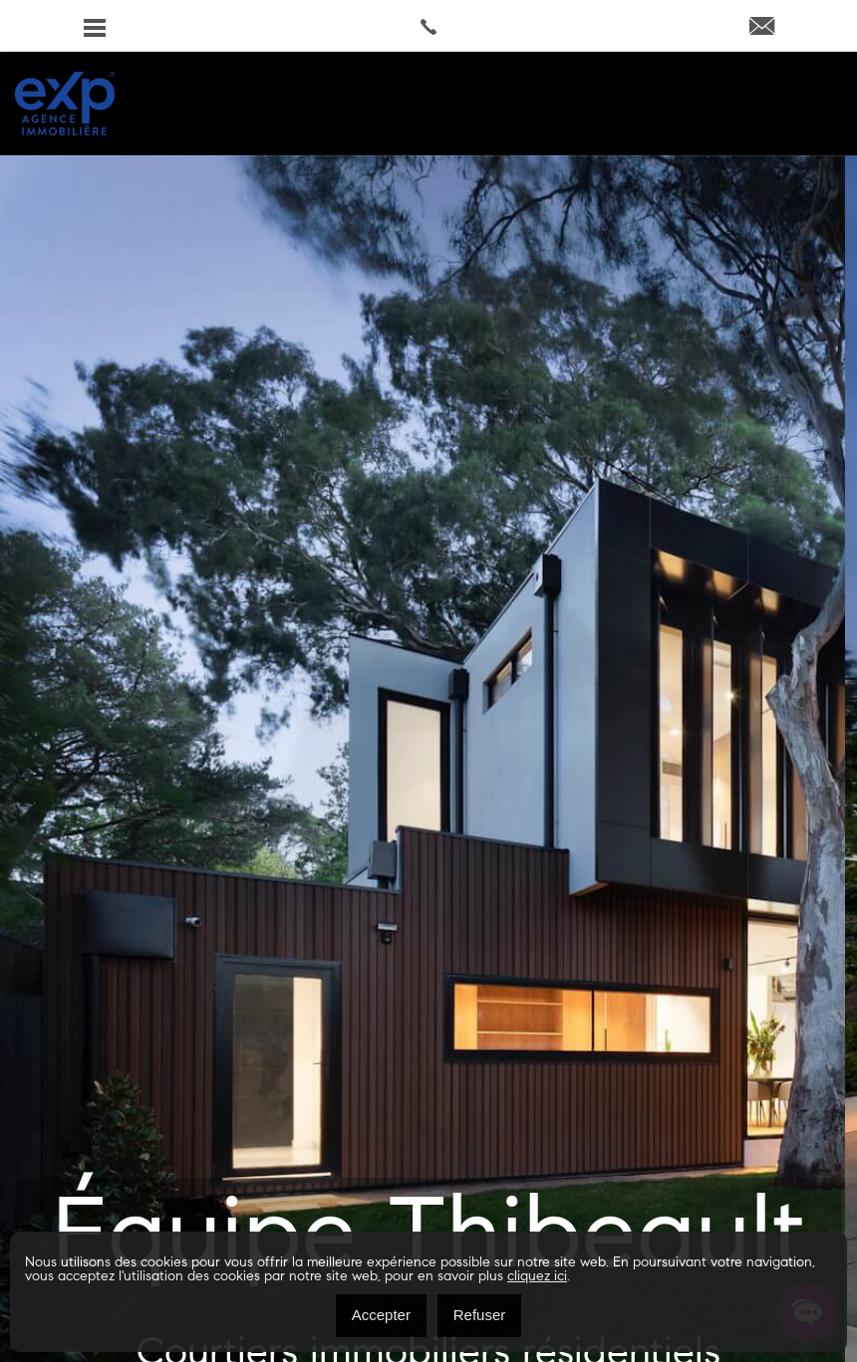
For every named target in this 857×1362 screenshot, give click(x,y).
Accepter (381, 1314)
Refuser (479, 1314)
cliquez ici (537, 1277)
